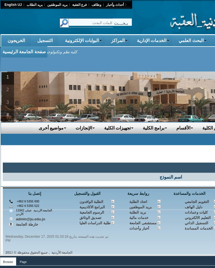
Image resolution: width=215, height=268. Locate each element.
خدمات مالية (138, 218)
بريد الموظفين (140, 207)
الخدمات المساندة (199, 228)
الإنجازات (85, 128)
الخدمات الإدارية (153, 40)
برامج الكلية (155, 128)
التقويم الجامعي (197, 202)
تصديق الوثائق (91, 218)
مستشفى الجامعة (142, 223)
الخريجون (16, 40)
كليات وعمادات (196, 212)
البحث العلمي (192, 40)
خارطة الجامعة (27, 224)
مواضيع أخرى (52, 128)
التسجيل (45, 40)
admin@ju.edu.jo (30, 219)
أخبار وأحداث (139, 228)
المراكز (119, 40)
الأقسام (184, 128)
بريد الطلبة (137, 212)
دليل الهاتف (193, 207)
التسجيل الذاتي (196, 223)
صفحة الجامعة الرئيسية (24, 51)
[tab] (8, 260)
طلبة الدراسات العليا (95, 223)
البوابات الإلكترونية (83, 40)
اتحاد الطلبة (138, 202)
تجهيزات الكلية (119, 128)
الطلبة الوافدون (92, 202)
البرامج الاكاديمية (92, 207)
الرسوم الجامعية (92, 212)
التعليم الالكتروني (198, 218)
